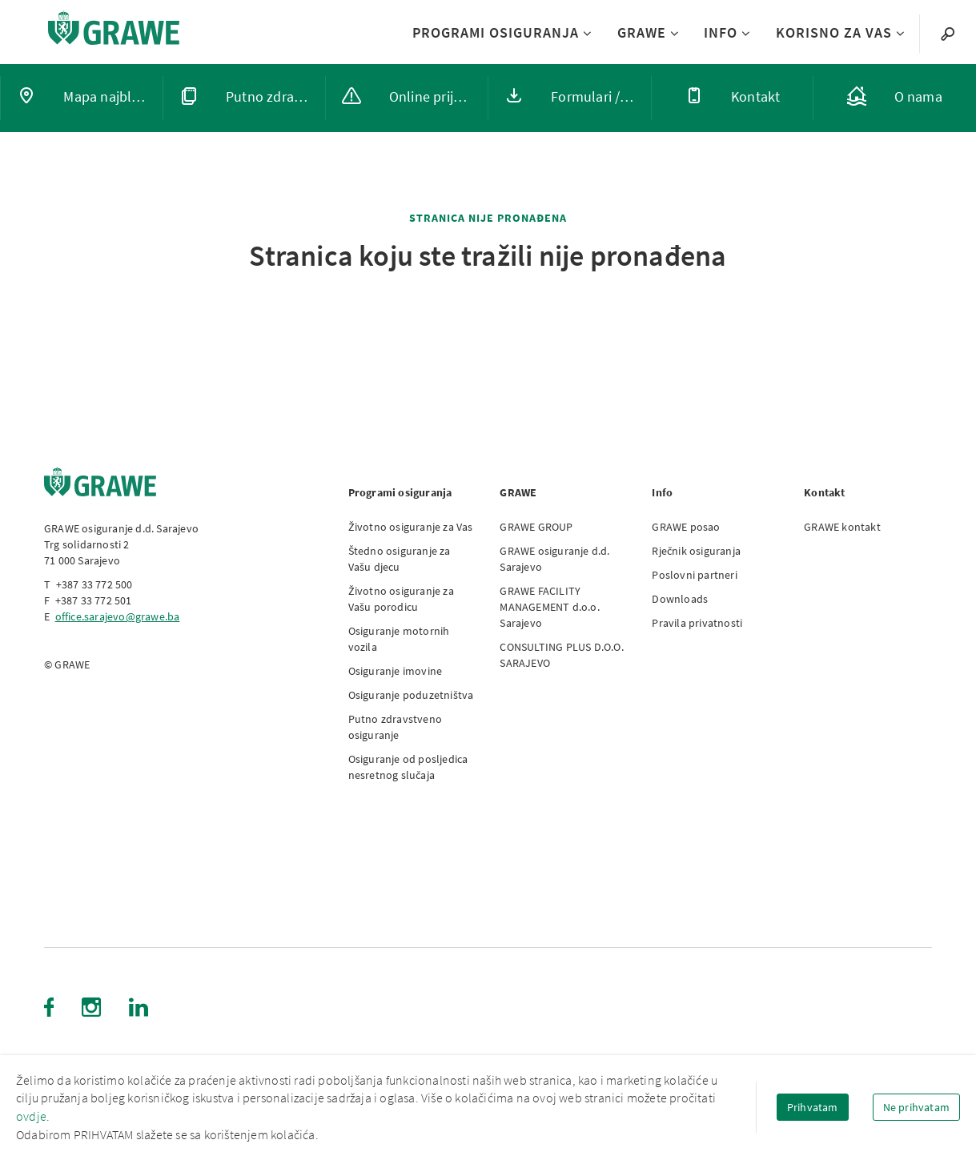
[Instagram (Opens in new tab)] (91, 1007)
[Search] (948, 32)
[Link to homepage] (113, 27)
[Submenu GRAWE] (673, 34)
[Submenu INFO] (744, 34)
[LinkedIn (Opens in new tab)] (138, 1007)
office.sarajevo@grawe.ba (117, 616)
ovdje (31, 1116)
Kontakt (824, 492)
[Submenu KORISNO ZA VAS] (899, 34)
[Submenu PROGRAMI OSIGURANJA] (586, 34)
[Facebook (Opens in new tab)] (49, 1007)
